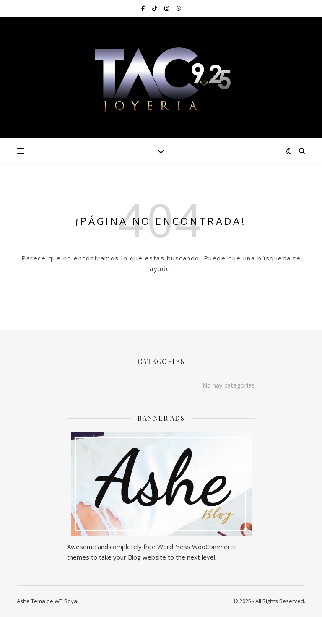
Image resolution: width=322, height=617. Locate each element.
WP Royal (66, 601)
